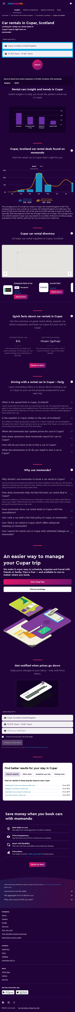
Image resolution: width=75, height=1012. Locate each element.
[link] (21, 297)
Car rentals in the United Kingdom (22, 15)
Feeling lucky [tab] (59, 774)
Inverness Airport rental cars (15, 795)
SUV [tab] (41, 166)
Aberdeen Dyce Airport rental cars (18, 792)
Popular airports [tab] (12, 774)
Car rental (5, 15)
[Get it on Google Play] (8, 992)
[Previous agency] (5, 273)
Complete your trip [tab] (43, 774)
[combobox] (9, 39)
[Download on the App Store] (22, 992)
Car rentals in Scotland (43, 15)
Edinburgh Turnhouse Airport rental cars (20, 785)
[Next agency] (70, 273)
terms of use (31, 747)
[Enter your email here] (40, 730)
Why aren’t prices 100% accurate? (38, 899)
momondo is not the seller (38, 891)
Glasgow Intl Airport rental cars (16, 789)
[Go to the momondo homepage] (15, 3)
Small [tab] (34, 166)
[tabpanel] (37, 121)
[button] (4, 3)
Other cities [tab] (27, 774)
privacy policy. (43, 747)
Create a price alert (35, 854)
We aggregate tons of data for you (38, 895)
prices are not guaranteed (52, 884)
